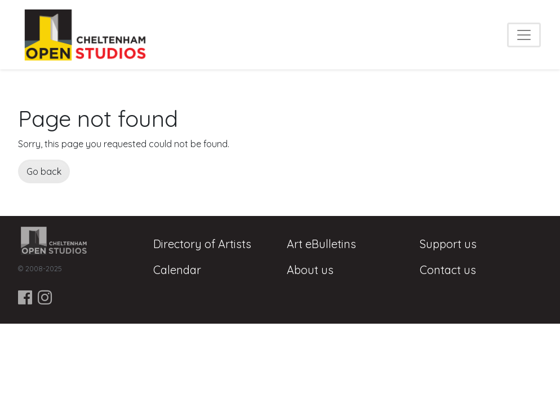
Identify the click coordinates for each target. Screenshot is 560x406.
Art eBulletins (321, 244)
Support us (448, 244)
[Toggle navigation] (524, 35)
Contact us (448, 270)
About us (310, 270)
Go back (43, 171)
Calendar (177, 270)
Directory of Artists (202, 244)
